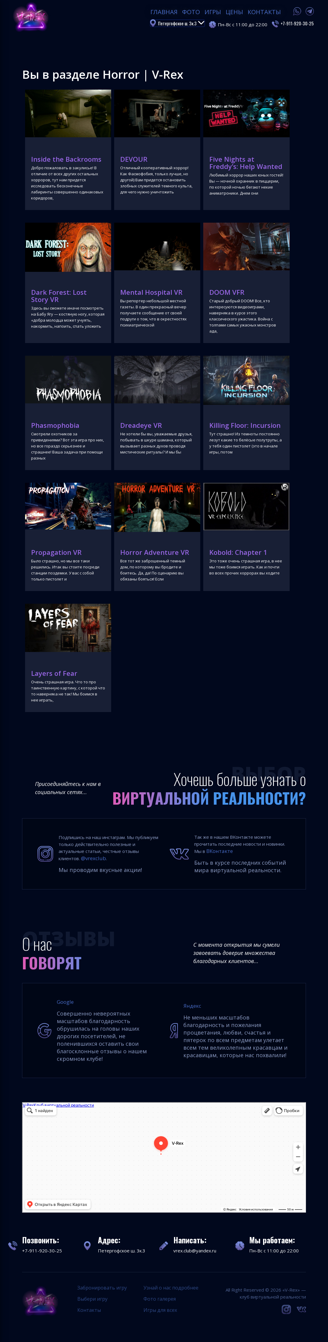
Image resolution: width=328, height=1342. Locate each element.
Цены (234, 12)
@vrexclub (93, 858)
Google (65, 1001)
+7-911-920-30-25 (297, 23)
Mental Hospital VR (151, 292)
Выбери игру (92, 1299)
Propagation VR (56, 552)
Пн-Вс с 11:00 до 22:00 (274, 1251)
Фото (191, 12)
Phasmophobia (55, 425)
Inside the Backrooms (66, 159)
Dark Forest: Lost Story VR (59, 296)
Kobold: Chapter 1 (238, 552)
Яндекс (192, 1005)
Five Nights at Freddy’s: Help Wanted (245, 162)
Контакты (264, 12)
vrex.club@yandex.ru (194, 1251)
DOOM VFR (226, 292)
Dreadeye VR (141, 425)
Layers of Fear (54, 673)
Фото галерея (159, 1299)
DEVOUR (133, 159)
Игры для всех (160, 1310)
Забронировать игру (102, 1287)
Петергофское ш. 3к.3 (181, 23)
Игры (212, 12)
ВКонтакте (219, 850)
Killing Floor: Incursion (245, 425)
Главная (164, 12)
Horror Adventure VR (154, 552)
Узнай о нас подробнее (170, 1287)
